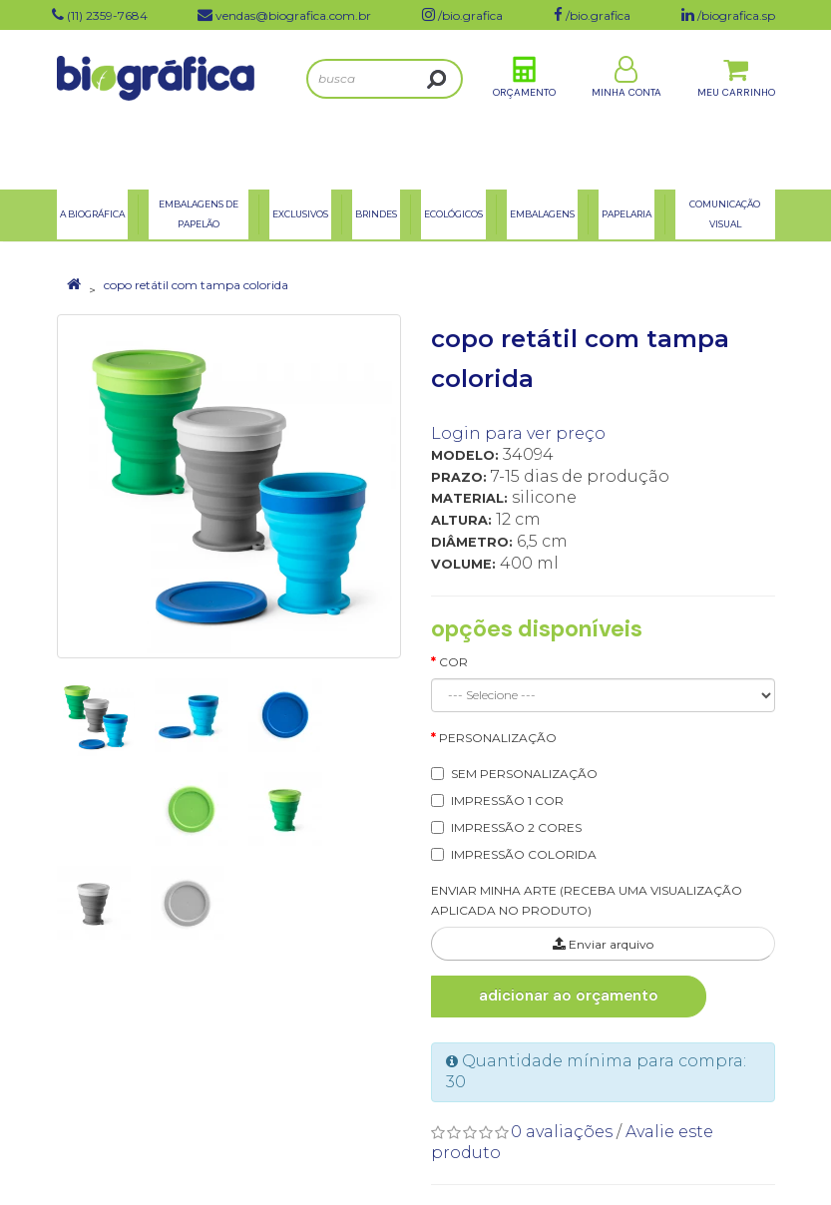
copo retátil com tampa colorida (196, 284)
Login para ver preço (518, 433)
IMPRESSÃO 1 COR (507, 800)
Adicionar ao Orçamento (568, 995)
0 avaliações (562, 1131)
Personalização (498, 737)
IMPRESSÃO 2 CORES (516, 827)
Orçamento (524, 108)
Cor (453, 661)
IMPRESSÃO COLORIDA (524, 854)
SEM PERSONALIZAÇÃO (524, 773)
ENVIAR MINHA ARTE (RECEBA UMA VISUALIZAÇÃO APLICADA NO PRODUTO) (586, 901)
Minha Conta (626, 108)
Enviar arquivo (603, 944)
